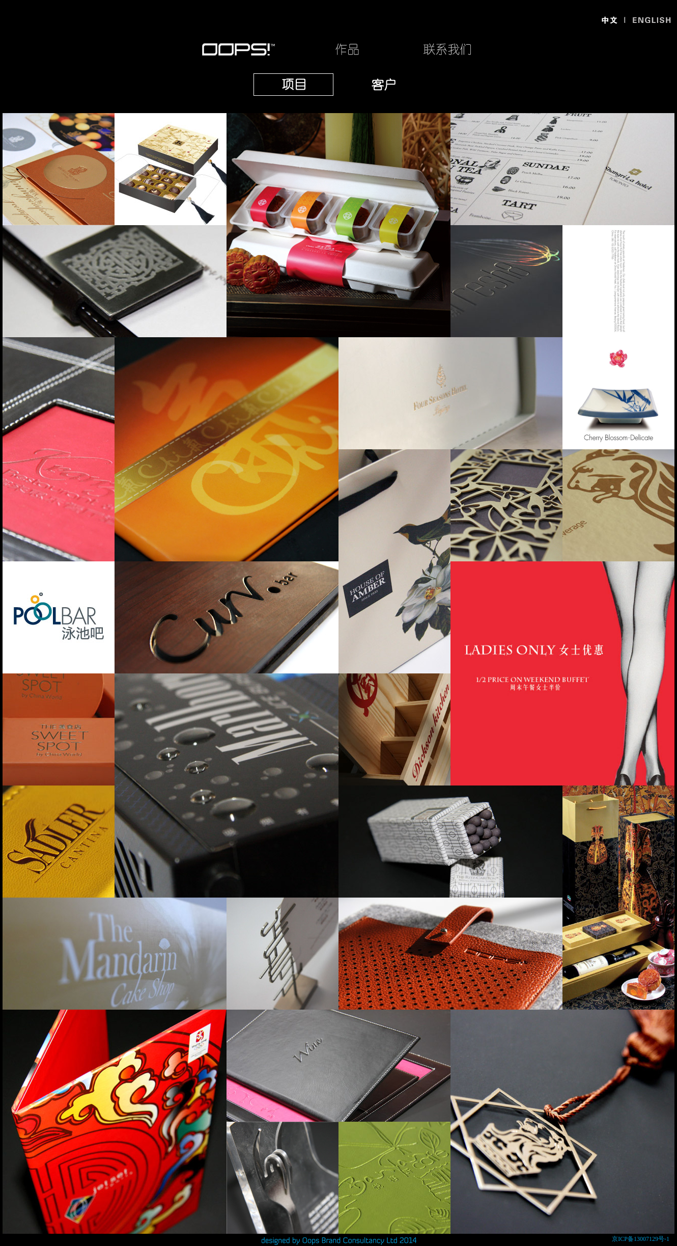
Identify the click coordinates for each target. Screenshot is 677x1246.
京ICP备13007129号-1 (640, 1238)
